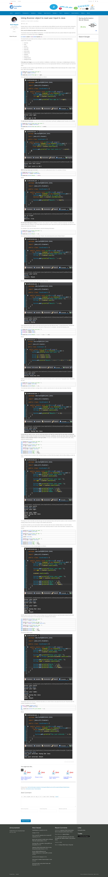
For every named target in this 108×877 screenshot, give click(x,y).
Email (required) (43, 808)
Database (66, 13)
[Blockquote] (28, 797)
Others (82, 13)
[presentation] (30, 816)
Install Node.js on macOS (37, 830)
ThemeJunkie (90, 874)
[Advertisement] (88, 63)
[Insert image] (36, 797)
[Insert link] (25, 797)
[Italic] (23, 797)
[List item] (42, 797)
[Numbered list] (40, 797)
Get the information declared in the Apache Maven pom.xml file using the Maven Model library (48, 787)
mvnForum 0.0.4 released (37, 856)
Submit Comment (26, 820)
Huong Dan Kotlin (81, 830)
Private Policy (13, 1)
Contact (19, 1)
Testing (39, 13)
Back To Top (96, 874)
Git (61, 842)
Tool (60, 13)
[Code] (44, 797)
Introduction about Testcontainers (33, 788)
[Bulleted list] (39, 797)
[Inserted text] (34, 797)
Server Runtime (74, 13)
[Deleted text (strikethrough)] (32, 797)
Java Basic (36, 21)
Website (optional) (63, 808)
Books (88, 13)
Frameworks (25, 13)
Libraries (33, 13)
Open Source (47, 13)
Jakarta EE (17, 13)
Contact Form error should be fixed (17, 830)
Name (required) (24, 808)
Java (11, 13)
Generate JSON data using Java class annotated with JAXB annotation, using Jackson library (65, 838)
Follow (14, 31)
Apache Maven (66, 834)
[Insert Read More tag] (47, 797)
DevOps (54, 13)
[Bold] (22, 797)
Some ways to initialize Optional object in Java (42, 859)
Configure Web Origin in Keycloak (66, 844)
